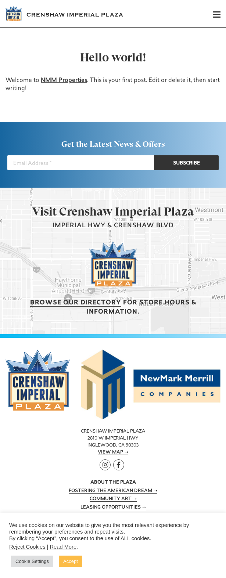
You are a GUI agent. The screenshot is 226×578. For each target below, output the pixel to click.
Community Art (111, 499)
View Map (110, 452)
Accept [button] (70, 561)
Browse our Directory (75, 303)
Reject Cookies (27, 547)
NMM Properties (64, 80)
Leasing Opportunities (110, 507)
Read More (63, 547)
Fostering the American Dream (110, 491)
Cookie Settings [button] (32, 561)
